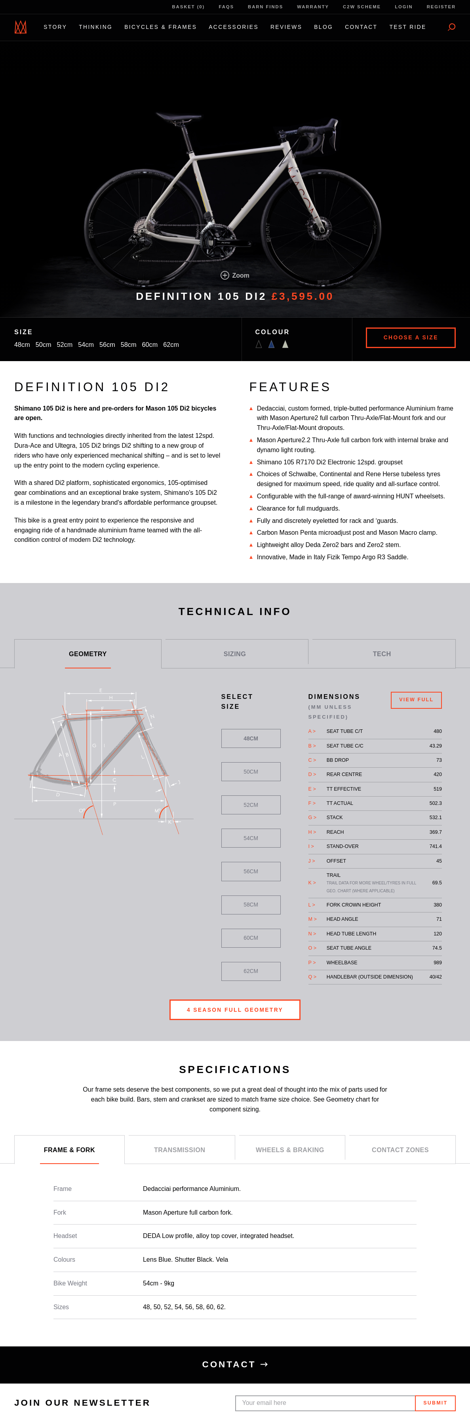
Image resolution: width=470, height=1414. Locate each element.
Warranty (313, 6)
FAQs (226, 6)
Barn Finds (265, 6)
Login (404, 6)
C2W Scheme (362, 6)
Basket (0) (188, 6)
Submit (435, 1403)
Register (441, 6)
